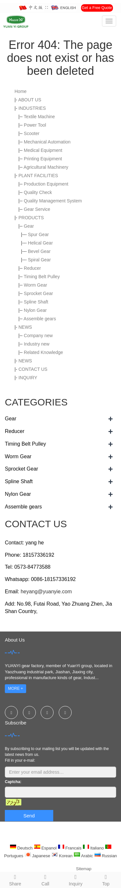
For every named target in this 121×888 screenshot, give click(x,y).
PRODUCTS (31, 217)
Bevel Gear (39, 251)
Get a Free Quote (97, 8)
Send (29, 815)
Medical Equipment (43, 150)
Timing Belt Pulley (42, 276)
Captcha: (13, 782)
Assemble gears (40, 318)
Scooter (31, 133)
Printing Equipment (43, 158)
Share (15, 879)
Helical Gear (40, 242)
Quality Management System (53, 200)
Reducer (32, 268)
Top (106, 879)
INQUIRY (27, 377)
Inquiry (76, 879)
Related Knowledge (43, 352)
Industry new (36, 344)
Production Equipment (46, 184)
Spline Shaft (36, 301)
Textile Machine (39, 116)
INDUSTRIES (32, 108)
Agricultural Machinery (46, 167)
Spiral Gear (39, 259)
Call (45, 879)
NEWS (25, 327)
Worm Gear (35, 285)
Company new (38, 335)
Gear (29, 226)
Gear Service (37, 209)
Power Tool (35, 125)
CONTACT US (32, 369)
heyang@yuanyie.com (46, 591)
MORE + (15, 688)
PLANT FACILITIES (38, 175)
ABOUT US (29, 99)
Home (20, 91)
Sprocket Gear (38, 293)
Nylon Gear (35, 310)
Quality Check (38, 192)
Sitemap (84, 868)
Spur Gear (38, 234)
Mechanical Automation (47, 141)
